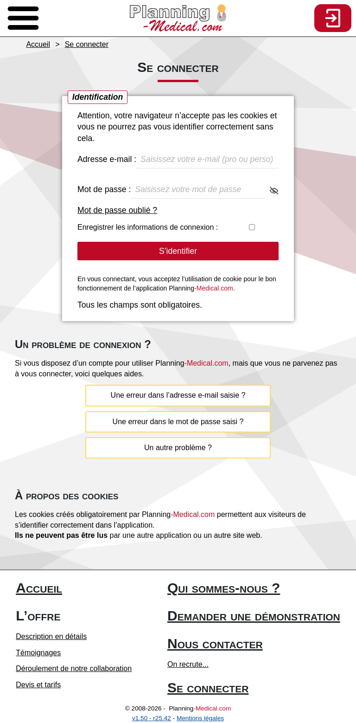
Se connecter (207, 687)
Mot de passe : (178, 190)
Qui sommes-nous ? (223, 587)
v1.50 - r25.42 (151, 718)
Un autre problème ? (178, 448)
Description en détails (51, 636)
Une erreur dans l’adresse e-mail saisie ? (178, 395)
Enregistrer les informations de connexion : (178, 227)
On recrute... (188, 664)
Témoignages (38, 653)
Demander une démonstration (253, 615)
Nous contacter (215, 643)
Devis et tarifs (38, 685)
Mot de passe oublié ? (117, 210)
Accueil (39, 587)
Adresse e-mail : (178, 159)
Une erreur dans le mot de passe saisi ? (178, 422)
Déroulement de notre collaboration (74, 668)
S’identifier (178, 251)
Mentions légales (200, 718)
